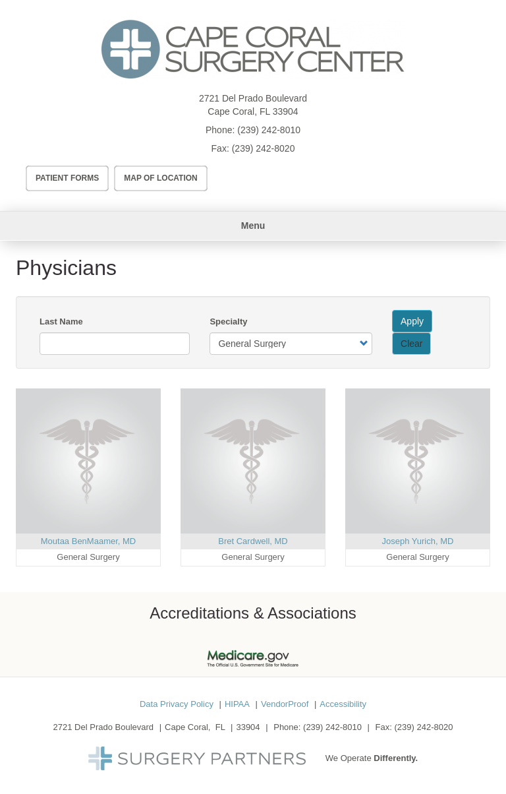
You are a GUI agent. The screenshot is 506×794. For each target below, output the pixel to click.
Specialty (228, 321)
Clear (411, 343)
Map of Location (161, 178)
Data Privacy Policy (176, 704)
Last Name (61, 321)
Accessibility (343, 704)
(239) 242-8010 (268, 130)
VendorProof (284, 704)
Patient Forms (67, 178)
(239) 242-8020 (263, 148)
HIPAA (237, 704)
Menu (253, 225)
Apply (412, 321)
